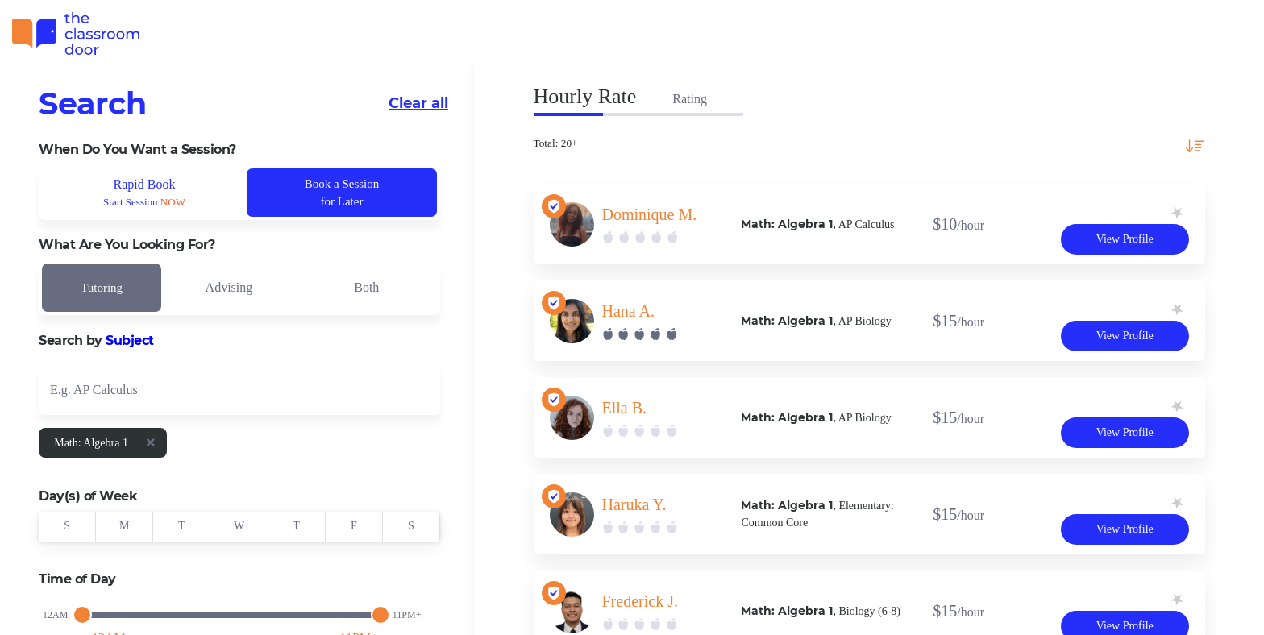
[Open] (424, 392)
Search (93, 103)
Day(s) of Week (88, 496)
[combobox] (239, 389)
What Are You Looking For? (127, 244)
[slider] (82, 615)
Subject (130, 340)
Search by (96, 341)
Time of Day (77, 579)
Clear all (418, 103)
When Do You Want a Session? (137, 149)
